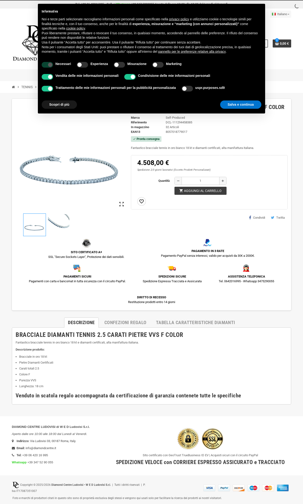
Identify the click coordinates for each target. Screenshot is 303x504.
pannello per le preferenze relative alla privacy (192, 51)
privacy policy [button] (179, 19)
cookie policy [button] (75, 28)
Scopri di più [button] (59, 104)
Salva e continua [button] (241, 104)
